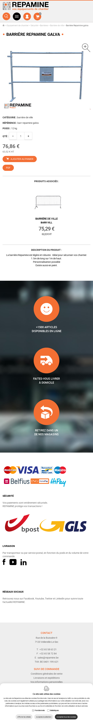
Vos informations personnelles (46, 681)
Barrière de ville (57, 25)
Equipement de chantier (18, 25)
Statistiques (54, 710)
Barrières (44, 25)
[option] (46, 76)
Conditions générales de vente (46, 673)
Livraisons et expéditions (47, 677)
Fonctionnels (40, 710)
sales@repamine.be (48, 657)
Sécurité (34, 25)
